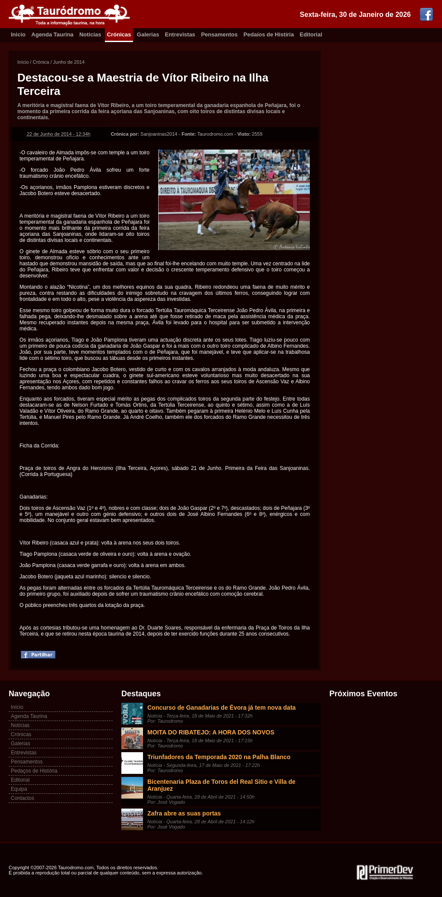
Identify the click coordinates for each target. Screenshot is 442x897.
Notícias (90, 34)
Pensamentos (219, 34)
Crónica (40, 62)
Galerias (148, 34)
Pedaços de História (34, 771)
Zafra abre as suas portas (184, 813)
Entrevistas (180, 34)
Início (23, 62)
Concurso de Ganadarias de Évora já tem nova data (221, 707)
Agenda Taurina (52, 34)
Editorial (311, 34)
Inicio (18, 34)
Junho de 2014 (69, 62)
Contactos (22, 798)
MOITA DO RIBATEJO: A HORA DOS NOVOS (210, 732)
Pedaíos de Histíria (269, 34)
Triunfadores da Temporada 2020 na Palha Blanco (218, 756)
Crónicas (119, 34)
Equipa (19, 789)
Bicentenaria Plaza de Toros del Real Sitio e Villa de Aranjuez (221, 785)
